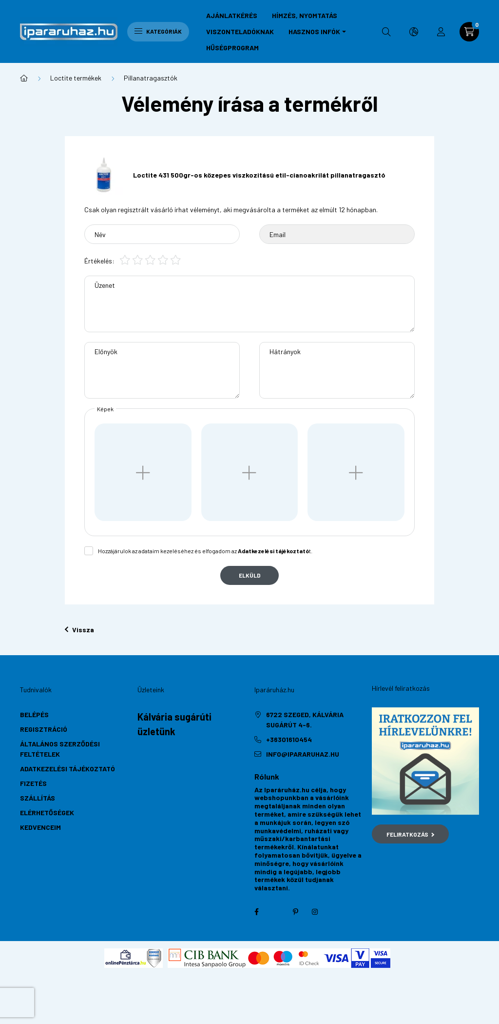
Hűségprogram (232, 47)
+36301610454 (289, 739)
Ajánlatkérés (231, 15)
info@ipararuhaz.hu (302, 754)
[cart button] (469, 31)
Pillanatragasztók (150, 78)
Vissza (79, 629)
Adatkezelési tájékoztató (67, 768)
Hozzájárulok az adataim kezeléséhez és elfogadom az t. (205, 550)
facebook (256, 912)
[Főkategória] (24, 78)
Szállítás (37, 798)
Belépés (34, 714)
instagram (315, 912)
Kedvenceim (40, 827)
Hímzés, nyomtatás (304, 15)
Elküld (250, 575)
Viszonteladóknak (240, 31)
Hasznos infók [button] (314, 31)
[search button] (386, 31)
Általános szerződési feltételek (60, 749)
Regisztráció (43, 729)
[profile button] (441, 31)
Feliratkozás (410, 834)
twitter (276, 912)
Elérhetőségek (47, 812)
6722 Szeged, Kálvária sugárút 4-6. (305, 719)
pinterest (295, 912)
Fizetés (33, 783)
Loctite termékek (75, 78)
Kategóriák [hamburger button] (158, 31)
